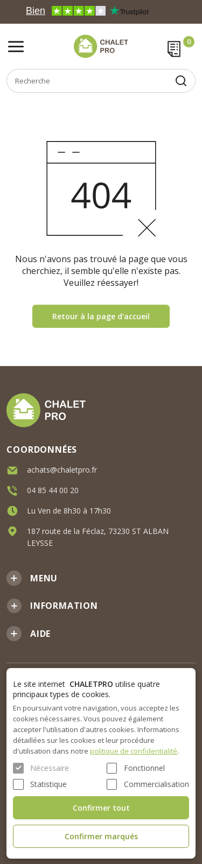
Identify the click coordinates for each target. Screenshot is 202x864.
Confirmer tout (101, 808)
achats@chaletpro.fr (62, 469)
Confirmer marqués (101, 836)
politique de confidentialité (133, 751)
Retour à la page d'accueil (101, 316)
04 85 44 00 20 (53, 489)
